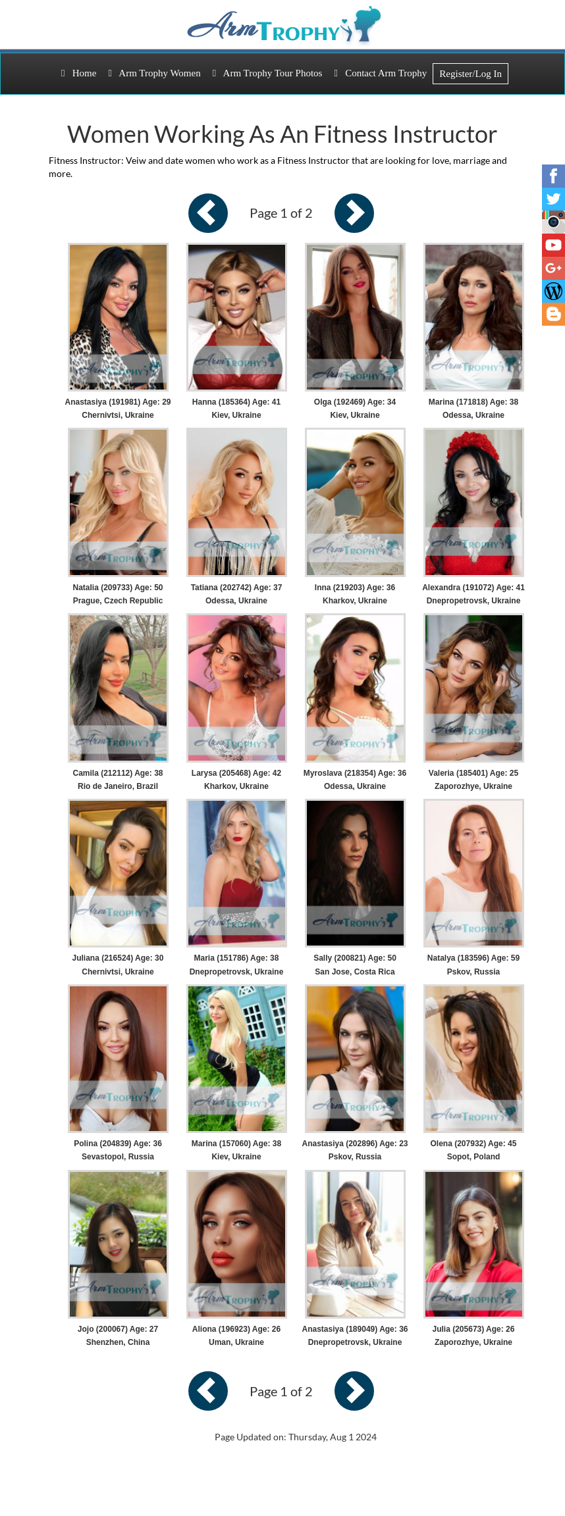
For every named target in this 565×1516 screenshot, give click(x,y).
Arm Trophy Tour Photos (268, 73)
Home (78, 73)
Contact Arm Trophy (380, 73)
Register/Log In (470, 73)
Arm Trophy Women (154, 73)
